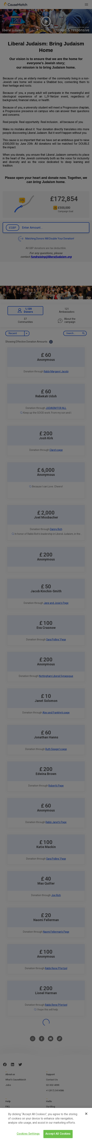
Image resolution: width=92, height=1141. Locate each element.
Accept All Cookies (58, 1134)
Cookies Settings (28, 1134)
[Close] (86, 1114)
